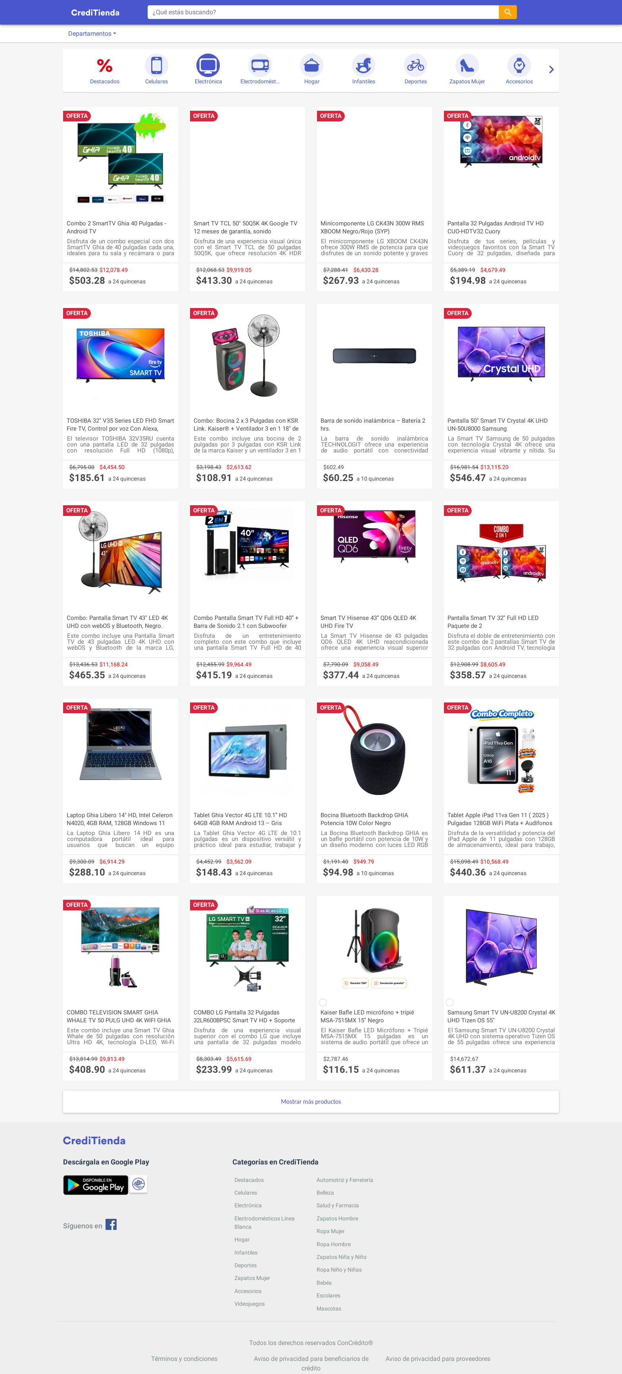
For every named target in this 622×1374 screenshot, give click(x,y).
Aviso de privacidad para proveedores (438, 1358)
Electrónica (248, 1205)
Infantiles (245, 1252)
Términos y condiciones (184, 1358)
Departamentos (89, 33)
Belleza (325, 1192)
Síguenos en (90, 1226)
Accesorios (247, 1291)
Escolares (328, 1295)
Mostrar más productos (311, 1101)
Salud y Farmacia (338, 1205)
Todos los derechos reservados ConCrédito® (311, 1343)
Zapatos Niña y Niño (342, 1257)
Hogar (242, 1239)
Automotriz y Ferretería (345, 1180)
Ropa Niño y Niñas (339, 1269)
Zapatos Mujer (252, 1278)
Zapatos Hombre (337, 1218)
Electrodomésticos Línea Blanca (264, 1222)
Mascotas (329, 1308)
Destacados (249, 1180)
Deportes (245, 1265)
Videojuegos (249, 1304)
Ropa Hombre (334, 1244)
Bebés (324, 1283)
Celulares (245, 1192)
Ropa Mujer (331, 1231)
